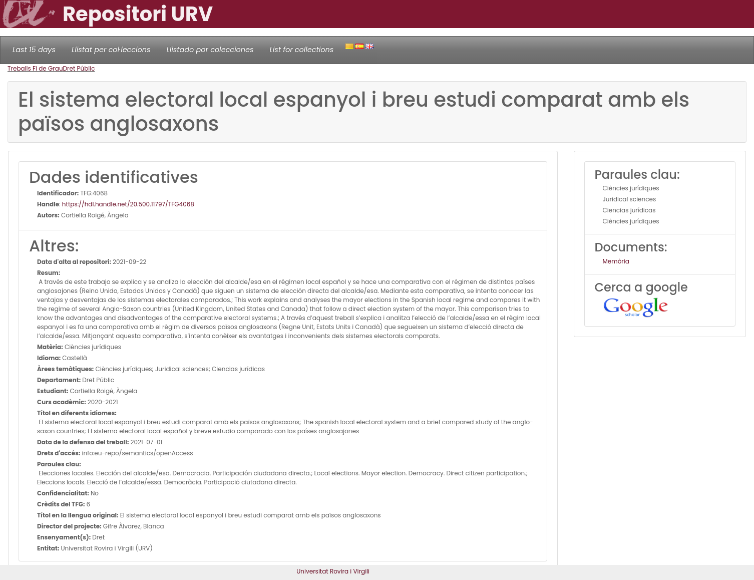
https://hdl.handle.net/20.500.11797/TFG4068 (128, 204)
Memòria (616, 261)
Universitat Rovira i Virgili (332, 571)
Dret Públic (79, 68)
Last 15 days (34, 50)
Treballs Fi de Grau (35, 68)
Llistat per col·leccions (111, 50)
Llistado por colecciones (210, 50)
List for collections (301, 50)
